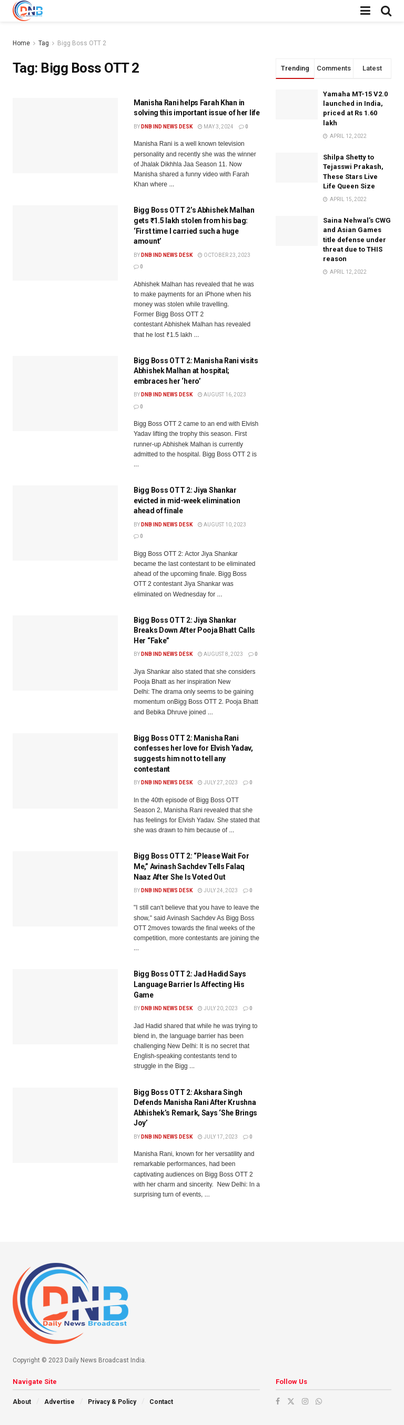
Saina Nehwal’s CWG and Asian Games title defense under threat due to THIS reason (357, 239)
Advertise (59, 1402)
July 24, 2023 (218, 890)
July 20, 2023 (218, 1008)
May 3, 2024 (216, 126)
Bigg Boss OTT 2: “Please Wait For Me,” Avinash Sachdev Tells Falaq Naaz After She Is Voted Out (191, 866)
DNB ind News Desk (167, 126)
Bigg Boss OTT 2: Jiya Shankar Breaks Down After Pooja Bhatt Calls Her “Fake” (194, 630)
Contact (161, 1402)
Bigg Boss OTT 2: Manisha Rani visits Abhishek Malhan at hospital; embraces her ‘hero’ (196, 370)
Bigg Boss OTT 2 (81, 43)
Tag (43, 43)
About (22, 1402)
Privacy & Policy (112, 1402)
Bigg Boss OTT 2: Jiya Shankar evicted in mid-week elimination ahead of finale (187, 500)
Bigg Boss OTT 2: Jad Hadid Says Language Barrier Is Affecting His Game (190, 984)
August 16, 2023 (222, 394)
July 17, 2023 (218, 1137)
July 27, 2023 (218, 782)
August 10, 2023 (222, 524)
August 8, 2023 (220, 654)
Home (21, 43)
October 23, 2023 (224, 255)
